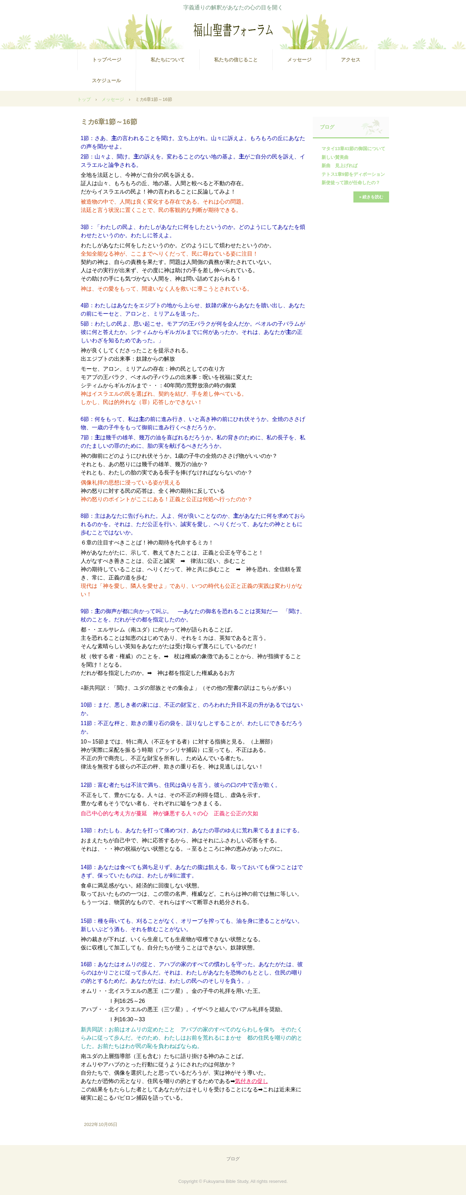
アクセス (350, 59)
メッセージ (299, 59)
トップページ (106, 59)
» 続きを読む (371, 197)
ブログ (327, 127)
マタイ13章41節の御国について (354, 148)
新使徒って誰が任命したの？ (351, 182)
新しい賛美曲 (335, 157)
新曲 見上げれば (340, 165)
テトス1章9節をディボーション (353, 174)
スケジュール (106, 80)
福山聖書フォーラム (233, 30)
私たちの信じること (236, 59)
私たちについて (168, 59)
